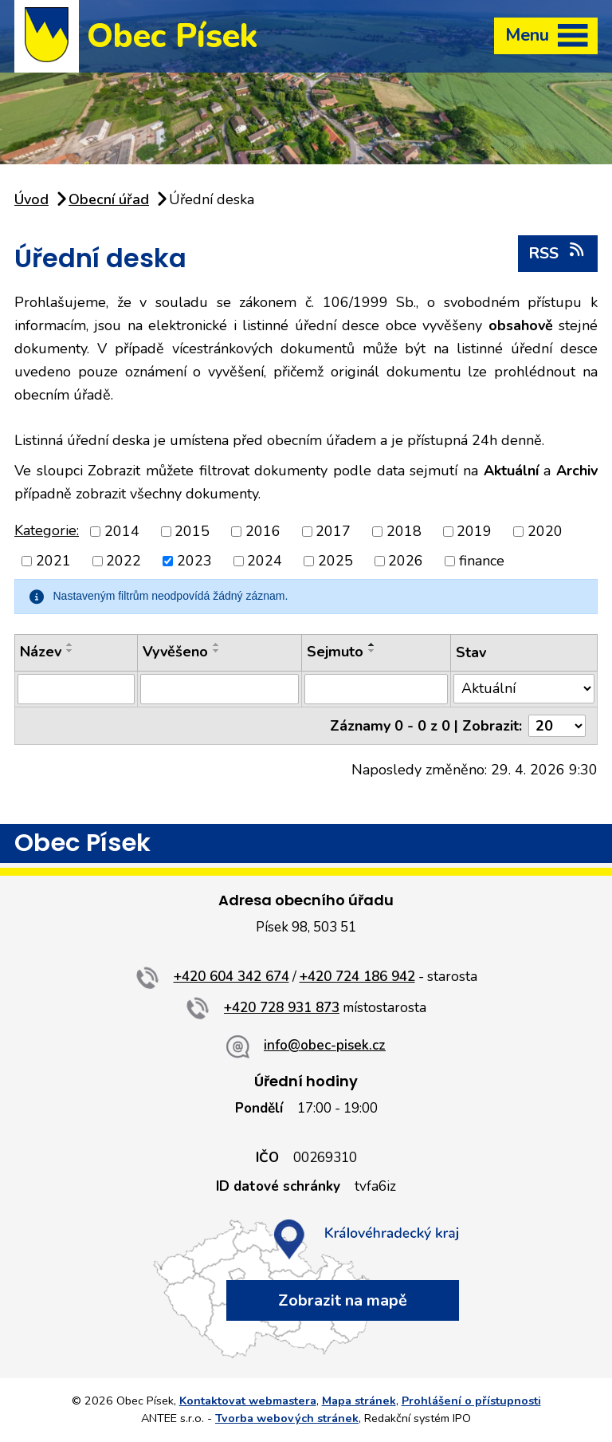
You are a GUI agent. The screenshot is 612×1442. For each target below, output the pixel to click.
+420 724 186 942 (357, 976)
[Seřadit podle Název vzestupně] (70, 644)
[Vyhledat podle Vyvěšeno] (219, 689)
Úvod (31, 199)
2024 (264, 560)
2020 (545, 531)
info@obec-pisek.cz (325, 1045)
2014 (121, 531)
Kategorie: (46, 530)
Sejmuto (335, 651)
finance (481, 560)
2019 (474, 531)
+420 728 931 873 (281, 1008)
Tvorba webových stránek (287, 1418)
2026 (405, 560)
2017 (333, 531)
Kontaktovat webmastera (247, 1401)
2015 (192, 531)
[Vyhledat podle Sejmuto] (376, 689)
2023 (194, 560)
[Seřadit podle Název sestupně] (70, 651)
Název (40, 651)
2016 (262, 531)
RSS (557, 253)
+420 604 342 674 (231, 976)
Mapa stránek (359, 1401)
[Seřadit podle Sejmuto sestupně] (372, 651)
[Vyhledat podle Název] (76, 689)
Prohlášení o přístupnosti (471, 1401)
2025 (335, 560)
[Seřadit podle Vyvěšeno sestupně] (217, 651)
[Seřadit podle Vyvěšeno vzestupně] (217, 644)
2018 (404, 531)
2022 (123, 560)
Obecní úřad (109, 199)
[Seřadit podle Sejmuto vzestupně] (372, 644)
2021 (53, 560)
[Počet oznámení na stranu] (557, 726)
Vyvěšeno (175, 651)
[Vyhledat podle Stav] (523, 688)
